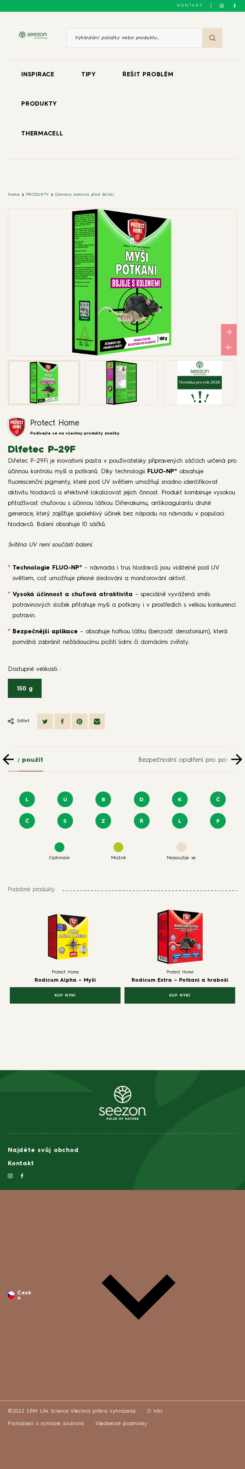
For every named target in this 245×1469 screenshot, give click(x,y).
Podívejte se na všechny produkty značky (74, 433)
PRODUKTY (39, 104)
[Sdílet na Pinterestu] (80, 721)
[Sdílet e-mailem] (97, 721)
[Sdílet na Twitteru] (45, 721)
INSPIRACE (38, 75)
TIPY (88, 75)
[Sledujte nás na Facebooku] (234, 6)
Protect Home (54, 423)
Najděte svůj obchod (43, 1151)
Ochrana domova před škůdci (84, 194)
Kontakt (190, 5)
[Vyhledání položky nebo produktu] (134, 38)
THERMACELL (42, 134)
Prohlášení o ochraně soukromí (46, 1423)
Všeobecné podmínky (121, 1423)
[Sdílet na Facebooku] (62, 721)
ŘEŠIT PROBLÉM (148, 75)
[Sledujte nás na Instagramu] (221, 6)
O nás (154, 1411)
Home (14, 194)
